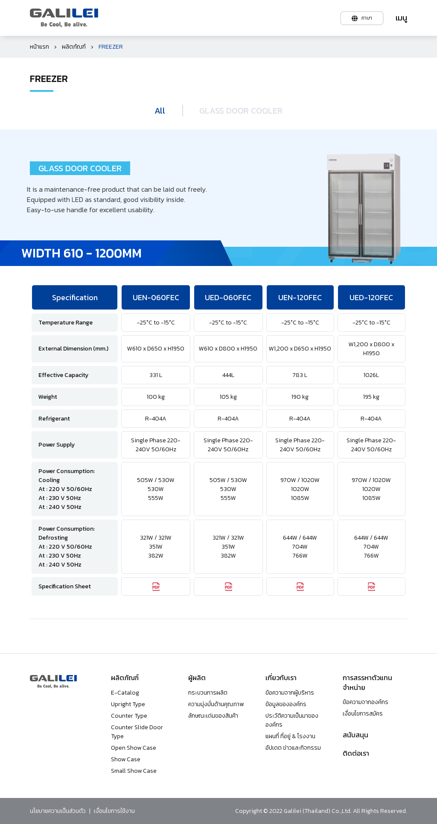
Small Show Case (134, 770)
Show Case (125, 759)
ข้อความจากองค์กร (365, 702)
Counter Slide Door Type (137, 732)
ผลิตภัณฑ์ (74, 46)
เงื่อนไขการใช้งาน (114, 810)
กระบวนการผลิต (207, 692)
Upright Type (128, 704)
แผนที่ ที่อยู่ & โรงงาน (290, 736)
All (159, 111)
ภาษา (362, 18)
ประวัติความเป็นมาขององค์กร (291, 720)
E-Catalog (125, 692)
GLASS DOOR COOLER (241, 111)
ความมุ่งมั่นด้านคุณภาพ (216, 704)
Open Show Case (133, 747)
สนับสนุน (355, 735)
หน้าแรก (39, 46)
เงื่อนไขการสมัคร (363, 713)
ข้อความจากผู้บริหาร (289, 692)
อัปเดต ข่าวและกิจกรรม (293, 747)
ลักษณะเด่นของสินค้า (213, 715)
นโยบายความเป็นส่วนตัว (58, 810)
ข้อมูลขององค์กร (285, 704)
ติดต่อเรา (356, 753)
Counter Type (129, 715)
